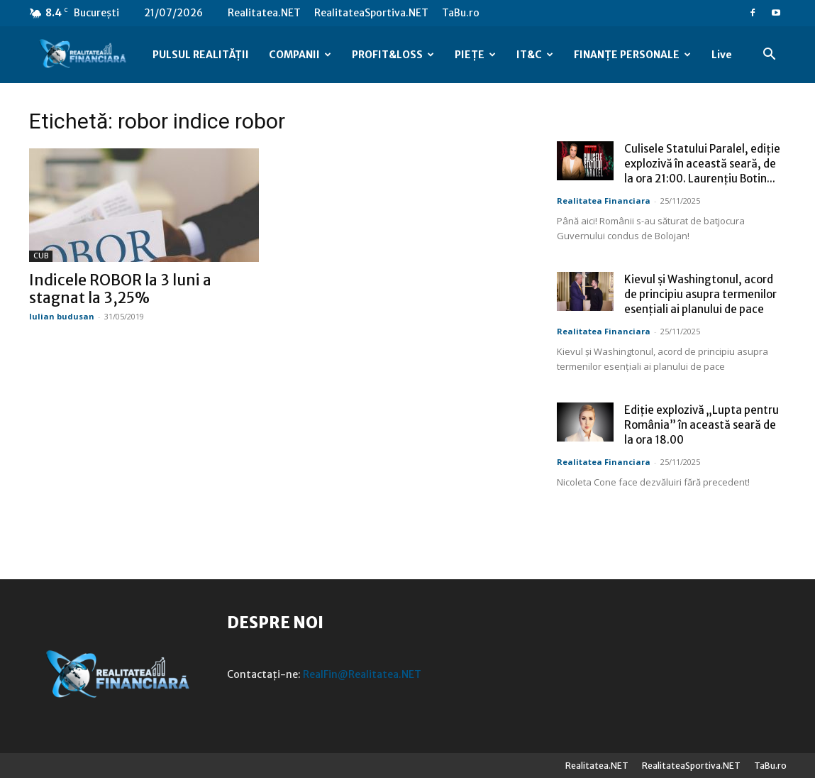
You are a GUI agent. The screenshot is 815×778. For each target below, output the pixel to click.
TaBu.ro (460, 12)
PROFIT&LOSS (393, 54)
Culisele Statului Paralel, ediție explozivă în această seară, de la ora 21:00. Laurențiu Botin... (702, 163)
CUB (40, 256)
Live (721, 54)
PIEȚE (475, 54)
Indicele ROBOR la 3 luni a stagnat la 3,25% (120, 288)
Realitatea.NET (264, 12)
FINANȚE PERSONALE (632, 54)
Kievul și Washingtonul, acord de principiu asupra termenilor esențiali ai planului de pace (700, 294)
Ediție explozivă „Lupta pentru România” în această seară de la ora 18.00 (701, 424)
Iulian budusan (61, 316)
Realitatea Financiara (603, 200)
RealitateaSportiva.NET (371, 12)
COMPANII (300, 54)
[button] (770, 55)
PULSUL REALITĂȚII (201, 54)
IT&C (534, 54)
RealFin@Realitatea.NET (362, 674)
